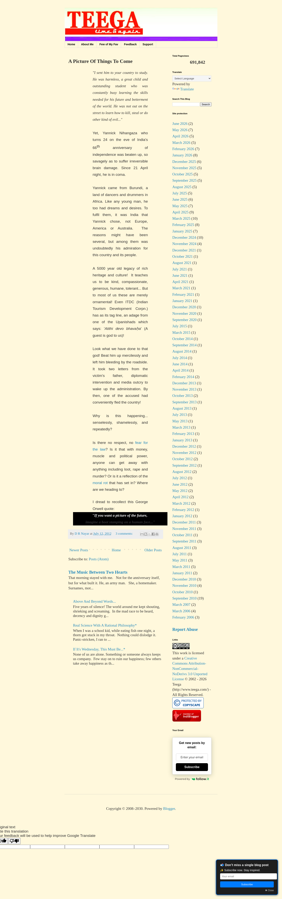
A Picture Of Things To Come (100, 61)
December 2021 (184, 250)
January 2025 (182, 231)
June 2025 (180, 199)
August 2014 (182, 351)
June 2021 (180, 275)
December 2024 (184, 237)
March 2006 (181, 611)
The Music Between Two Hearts (97, 572)
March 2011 (181, 567)
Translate (183, 89)
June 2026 (180, 124)
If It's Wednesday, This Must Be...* (99, 649)
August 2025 (182, 187)
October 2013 (182, 396)
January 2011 (182, 573)
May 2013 (180, 421)
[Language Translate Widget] (191, 78)
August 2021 (182, 263)
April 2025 (180, 212)
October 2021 (182, 256)
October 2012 (182, 459)
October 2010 (182, 592)
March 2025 (181, 218)
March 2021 (181, 288)
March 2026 (181, 143)
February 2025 (183, 225)
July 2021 (179, 269)
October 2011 (182, 535)
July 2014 (179, 358)
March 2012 (181, 503)
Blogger (169, 808)
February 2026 (183, 149)
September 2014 (184, 345)
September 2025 (184, 180)
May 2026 (180, 130)
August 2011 (181, 548)
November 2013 (184, 389)
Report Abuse (185, 629)
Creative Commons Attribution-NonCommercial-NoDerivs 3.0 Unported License (189, 668)
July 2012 (179, 478)
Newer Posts (78, 550)
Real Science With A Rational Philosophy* (105, 625)
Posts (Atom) (99, 559)
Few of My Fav (108, 44)
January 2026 (182, 155)
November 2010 (184, 585)
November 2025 (184, 168)
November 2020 (184, 313)
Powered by (192, 778)
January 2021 (182, 301)
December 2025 (184, 162)
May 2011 (179, 560)
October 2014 (182, 339)
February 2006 (183, 617)
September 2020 (184, 320)
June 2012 (180, 484)
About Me (87, 44)
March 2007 (181, 604)
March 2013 (181, 427)
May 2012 (180, 491)
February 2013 (183, 434)
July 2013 (179, 415)
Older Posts (153, 550)
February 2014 (183, 377)
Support (148, 44)
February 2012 (183, 510)
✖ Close (269, 890)
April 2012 (180, 497)
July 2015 (179, 326)
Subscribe (191, 767)
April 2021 (180, 282)
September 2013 (184, 402)
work (184, 653)
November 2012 (184, 453)
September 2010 (184, 598)
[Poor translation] (14, 841)
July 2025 (179, 193)
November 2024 (184, 244)
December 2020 (184, 307)
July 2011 (179, 554)
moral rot (100, 483)
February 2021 (183, 294)
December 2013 (184, 383)
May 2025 (180, 206)
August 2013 (182, 408)
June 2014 (180, 364)
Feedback (130, 44)
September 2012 (184, 465)
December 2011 (184, 522)
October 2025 (182, 174)
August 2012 (182, 472)
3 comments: (125, 533)
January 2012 (182, 516)
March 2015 (181, 332)
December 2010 (184, 579)
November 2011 (184, 529)
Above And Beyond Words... (94, 601)
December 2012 (184, 446)
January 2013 (182, 440)
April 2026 (180, 136)
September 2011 (184, 541)
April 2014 (180, 370)
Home (71, 44)
